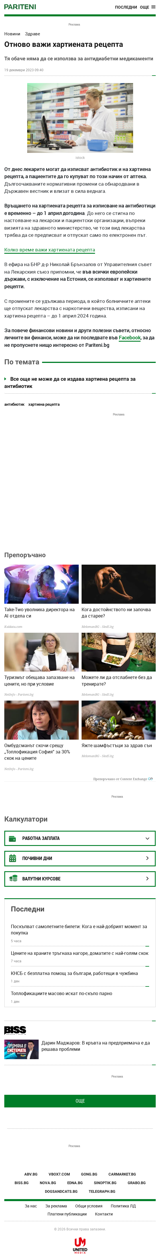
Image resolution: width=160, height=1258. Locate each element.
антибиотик (14, 404)
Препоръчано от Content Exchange (123, 779)
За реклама (56, 1206)
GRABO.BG (137, 1183)
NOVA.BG (48, 1183)
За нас (31, 1206)
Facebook (130, 337)
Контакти (104, 1214)
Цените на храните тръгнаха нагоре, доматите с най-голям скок (79, 953)
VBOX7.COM (59, 1174)
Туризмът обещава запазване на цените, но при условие (39, 680)
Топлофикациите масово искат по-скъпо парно (61, 993)
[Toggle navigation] (148, 7)
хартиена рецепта (44, 404)
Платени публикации (67, 1214)
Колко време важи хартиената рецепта (49, 249)
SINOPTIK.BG (105, 1183)
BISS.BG (22, 1183)
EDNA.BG (75, 1183)
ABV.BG (30, 1174)
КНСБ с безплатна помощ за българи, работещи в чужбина (74, 973)
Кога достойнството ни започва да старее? (116, 612)
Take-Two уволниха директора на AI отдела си (39, 612)
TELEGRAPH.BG (102, 1191)
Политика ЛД (123, 1206)
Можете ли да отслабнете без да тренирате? (117, 680)
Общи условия (88, 1206)
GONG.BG (89, 1174)
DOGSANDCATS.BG (61, 1191)
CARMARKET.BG (122, 1174)
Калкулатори (26, 819)
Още (80, 1101)
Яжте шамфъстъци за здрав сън (117, 745)
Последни (126, 7)
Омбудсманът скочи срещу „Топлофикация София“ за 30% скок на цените (37, 751)
